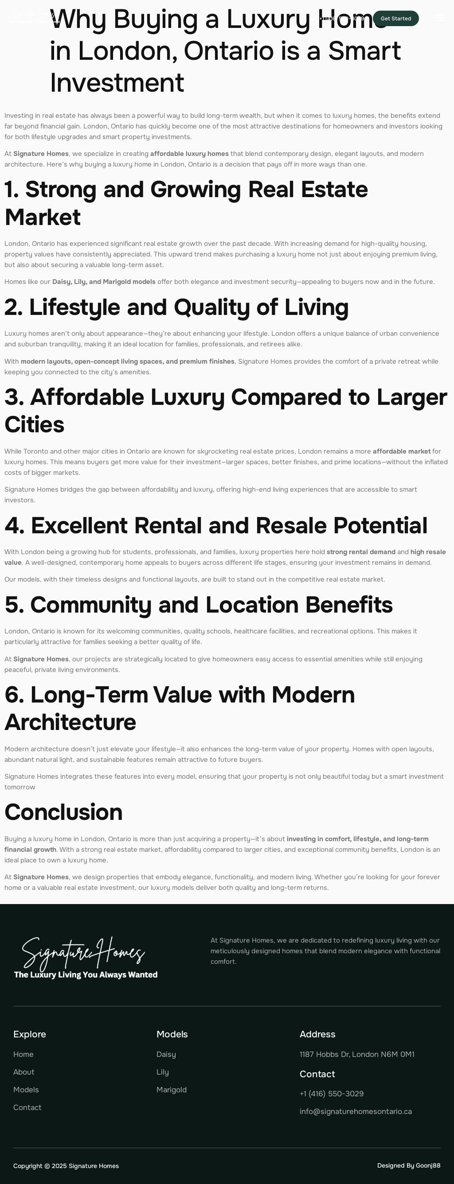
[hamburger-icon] (439, 19)
